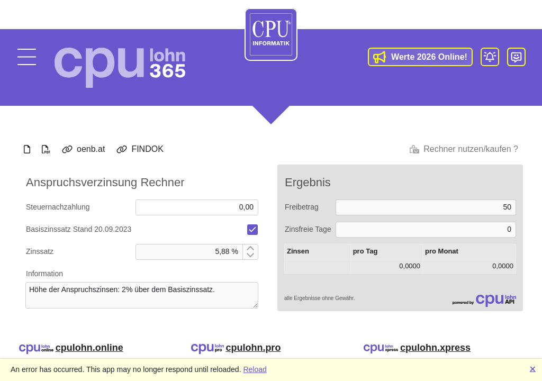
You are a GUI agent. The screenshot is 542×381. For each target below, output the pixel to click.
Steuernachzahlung (58, 207)
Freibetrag (302, 207)
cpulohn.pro (253, 347)
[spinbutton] (189, 251)
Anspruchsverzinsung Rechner (105, 182)
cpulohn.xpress (435, 347)
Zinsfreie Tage (308, 229)
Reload (254, 369)
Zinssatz (39, 251)
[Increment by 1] (250, 248)
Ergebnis (308, 182)
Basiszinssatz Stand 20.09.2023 (78, 229)
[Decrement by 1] (250, 255)
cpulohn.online (89, 347)
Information (44, 273)
